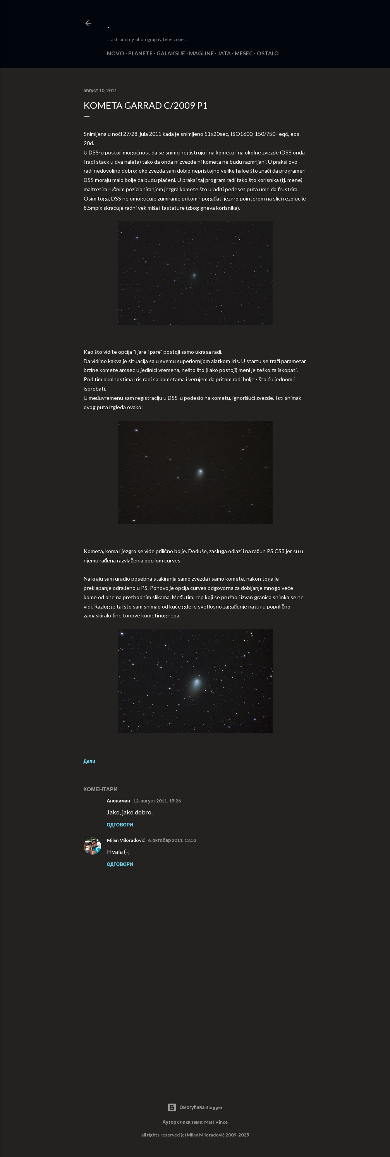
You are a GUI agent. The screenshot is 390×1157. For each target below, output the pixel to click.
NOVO (115, 53)
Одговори (120, 825)
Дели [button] (89, 761)
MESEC (244, 53)
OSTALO (268, 53)
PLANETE (140, 53)
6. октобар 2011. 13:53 (172, 840)
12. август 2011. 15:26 (157, 801)
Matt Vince (216, 1122)
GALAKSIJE (170, 53)
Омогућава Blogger (195, 1107)
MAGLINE (201, 53)
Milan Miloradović (126, 840)
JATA (224, 53)
